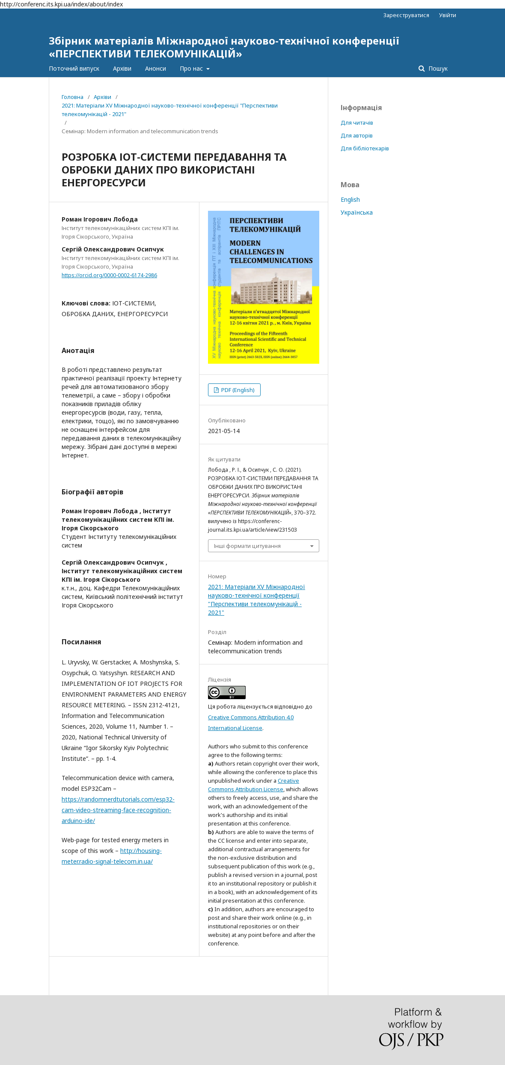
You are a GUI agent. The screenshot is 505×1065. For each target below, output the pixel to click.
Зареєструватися (406, 15)
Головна (72, 97)
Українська (357, 212)
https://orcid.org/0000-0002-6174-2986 (109, 275)
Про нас (192, 68)
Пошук (437, 68)
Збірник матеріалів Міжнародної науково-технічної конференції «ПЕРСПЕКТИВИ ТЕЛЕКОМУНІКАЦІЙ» (224, 46)
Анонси (155, 68)
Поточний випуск (74, 68)
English (350, 199)
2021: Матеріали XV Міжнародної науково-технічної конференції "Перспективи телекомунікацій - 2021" (170, 110)
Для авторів (357, 135)
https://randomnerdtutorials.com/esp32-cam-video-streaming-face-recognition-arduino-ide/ (118, 810)
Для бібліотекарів (365, 148)
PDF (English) (237, 390)
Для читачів (357, 122)
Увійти (447, 15)
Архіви (122, 68)
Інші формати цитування (247, 546)
